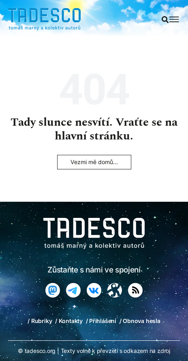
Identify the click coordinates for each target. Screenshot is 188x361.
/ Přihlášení (101, 320)
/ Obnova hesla (140, 320)
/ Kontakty (69, 320)
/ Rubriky (40, 320)
